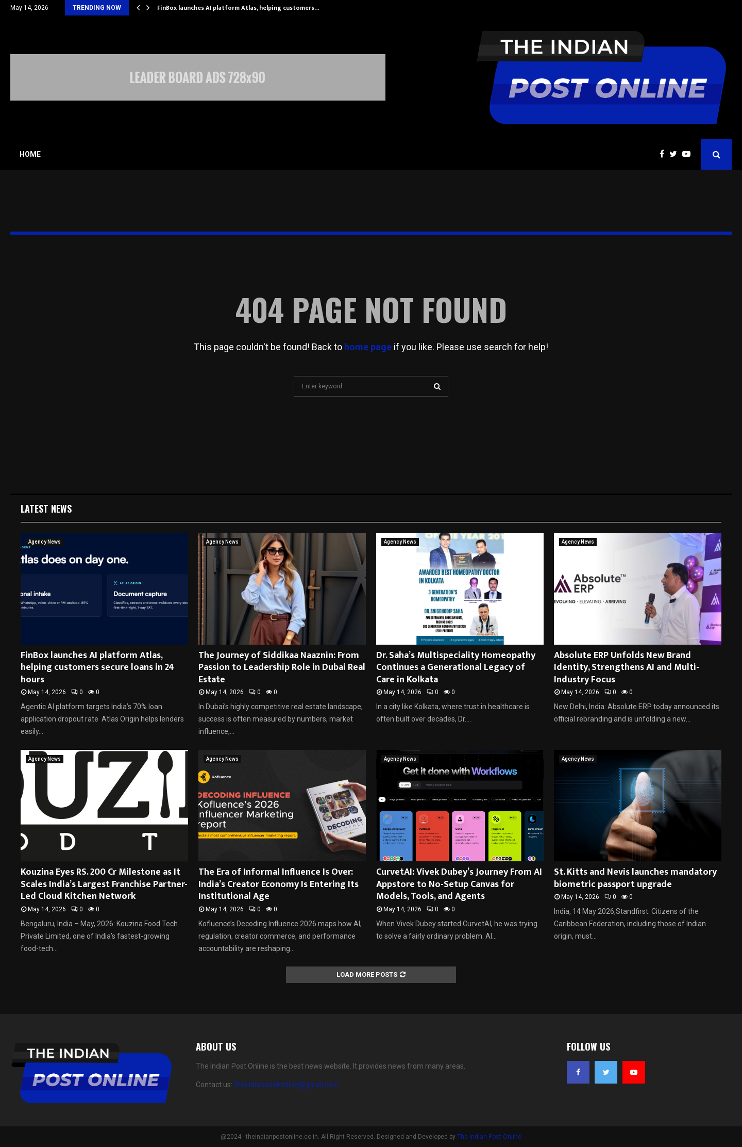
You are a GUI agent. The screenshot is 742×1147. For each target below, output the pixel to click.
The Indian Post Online (489, 1136)
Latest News (46, 508)
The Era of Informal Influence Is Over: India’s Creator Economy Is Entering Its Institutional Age (278, 884)
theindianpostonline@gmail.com (286, 1084)
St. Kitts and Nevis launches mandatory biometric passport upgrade (635, 878)
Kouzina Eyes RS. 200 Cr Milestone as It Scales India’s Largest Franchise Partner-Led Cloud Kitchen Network (104, 884)
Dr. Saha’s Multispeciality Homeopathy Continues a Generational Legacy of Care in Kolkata (455, 667)
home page (368, 346)
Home (30, 154)
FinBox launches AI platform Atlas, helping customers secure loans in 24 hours (97, 667)
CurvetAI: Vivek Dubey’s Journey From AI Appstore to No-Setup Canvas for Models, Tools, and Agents (459, 884)
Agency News (44, 542)
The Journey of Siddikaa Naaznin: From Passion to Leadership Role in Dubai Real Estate (281, 667)
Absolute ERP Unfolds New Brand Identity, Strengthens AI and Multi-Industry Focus (626, 667)
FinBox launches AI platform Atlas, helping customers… (238, 8)
